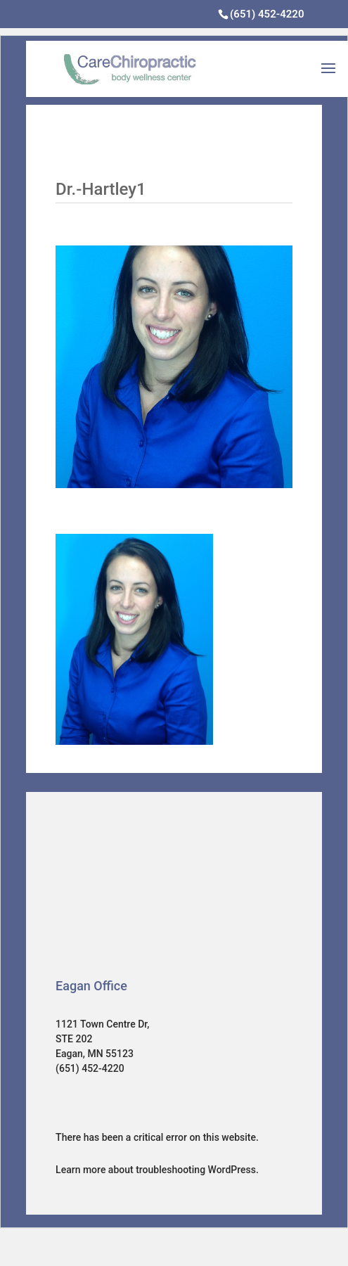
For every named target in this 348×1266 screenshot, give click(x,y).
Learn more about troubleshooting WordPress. (157, 1169)
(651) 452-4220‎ (267, 14)
